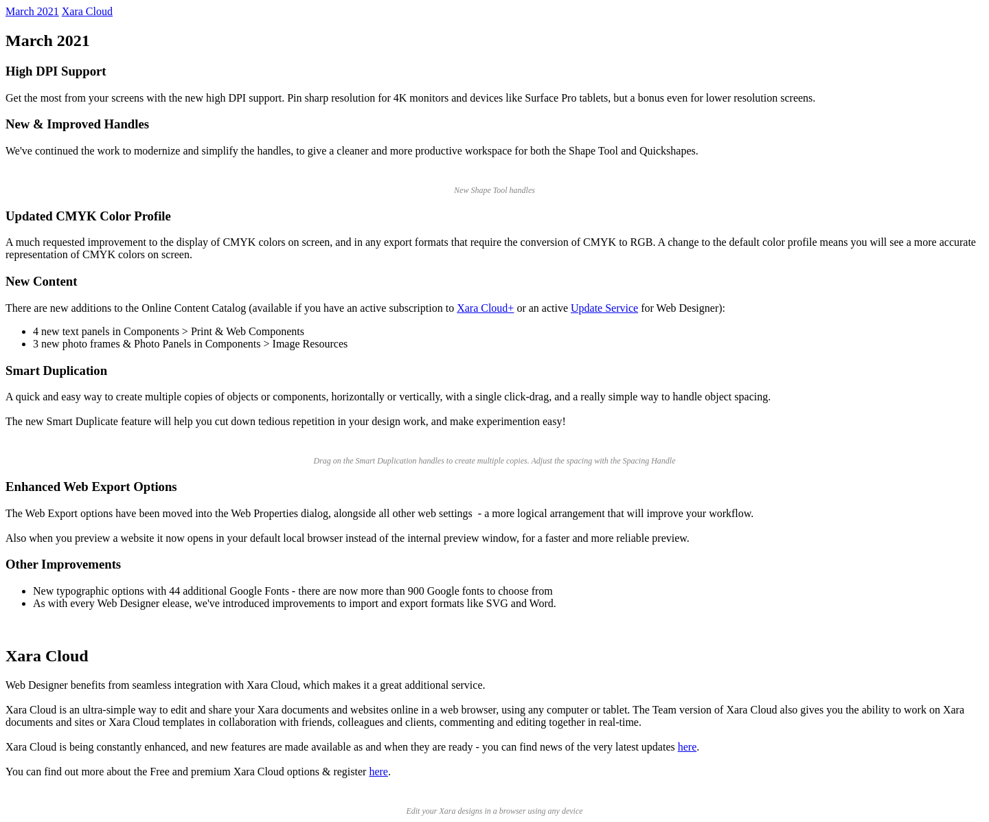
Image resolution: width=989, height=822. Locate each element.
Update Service (604, 308)
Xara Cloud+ (485, 308)
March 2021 (32, 11)
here (687, 747)
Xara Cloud (87, 11)
